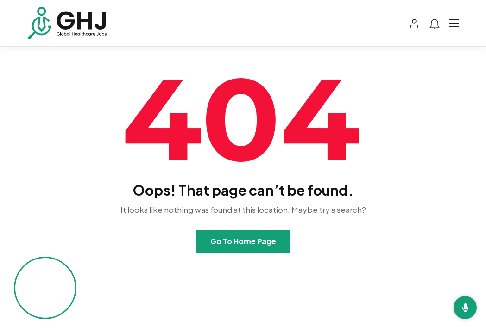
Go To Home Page (243, 241)
